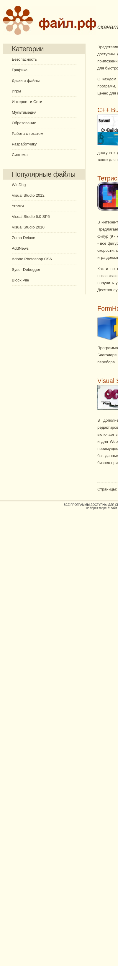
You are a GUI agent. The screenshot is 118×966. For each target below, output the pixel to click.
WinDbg (19, 185)
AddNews (20, 248)
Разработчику (24, 144)
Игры (16, 91)
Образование (24, 123)
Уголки (18, 206)
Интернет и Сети (27, 102)
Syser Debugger (26, 269)
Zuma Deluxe (23, 238)
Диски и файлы (26, 80)
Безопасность (24, 59)
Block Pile (20, 280)
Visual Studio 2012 (28, 195)
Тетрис (107, 178)
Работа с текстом (27, 133)
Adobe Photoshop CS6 (32, 259)
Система (20, 155)
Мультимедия (24, 112)
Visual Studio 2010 (28, 227)
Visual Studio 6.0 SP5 (31, 216)
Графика (19, 70)
